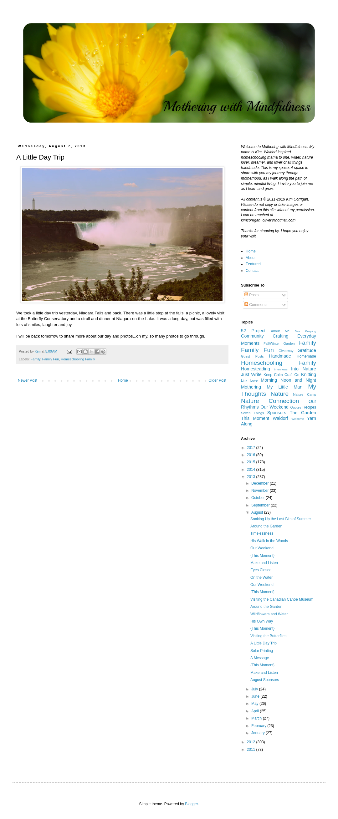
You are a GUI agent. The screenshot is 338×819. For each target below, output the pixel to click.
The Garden (303, 412)
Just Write (251, 374)
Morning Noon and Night (288, 380)
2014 (251, 469)
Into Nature (303, 368)
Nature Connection (270, 401)
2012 (251, 742)
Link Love (249, 380)
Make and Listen (264, 563)
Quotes (295, 407)
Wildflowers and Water (269, 614)
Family (35, 359)
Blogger (191, 804)
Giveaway (286, 351)
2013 (251, 477)
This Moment (255, 418)
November (260, 490)
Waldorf (280, 418)
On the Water (261, 577)
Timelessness (261, 533)
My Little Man (284, 386)
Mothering (251, 386)
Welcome (297, 418)
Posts (251, 295)
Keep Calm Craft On (282, 375)
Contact (252, 270)
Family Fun (50, 359)
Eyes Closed (260, 570)
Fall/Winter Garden (279, 343)
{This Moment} (262, 555)
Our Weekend (274, 406)
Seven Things (252, 413)
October (258, 498)
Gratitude (307, 350)
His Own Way (261, 621)
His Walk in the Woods (269, 541)
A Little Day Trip (263, 643)
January (258, 733)
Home (123, 380)
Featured (253, 264)
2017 (251, 447)
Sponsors (276, 412)
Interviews (281, 369)
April (255, 711)
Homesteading (255, 368)
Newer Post (27, 380)
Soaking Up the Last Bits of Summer (280, 519)
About (250, 258)
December (260, 483)
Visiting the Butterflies (268, 636)
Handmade (280, 356)
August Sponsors (264, 680)
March (257, 718)
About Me (280, 331)
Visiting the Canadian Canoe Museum (281, 599)
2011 (251, 749)
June (255, 696)
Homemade (306, 356)
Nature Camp (304, 394)
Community (252, 335)
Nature (280, 393)
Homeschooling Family (78, 359)
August (257, 512)
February (259, 726)
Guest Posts (252, 356)
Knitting (308, 374)
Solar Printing (261, 651)
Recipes (309, 407)
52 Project (253, 330)
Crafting (280, 335)
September (261, 505)
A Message (259, 658)
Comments (255, 305)
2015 (251, 462)
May (255, 703)
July (255, 689)
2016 (251, 455)
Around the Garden (266, 526)
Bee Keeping (305, 331)
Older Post (217, 380)
